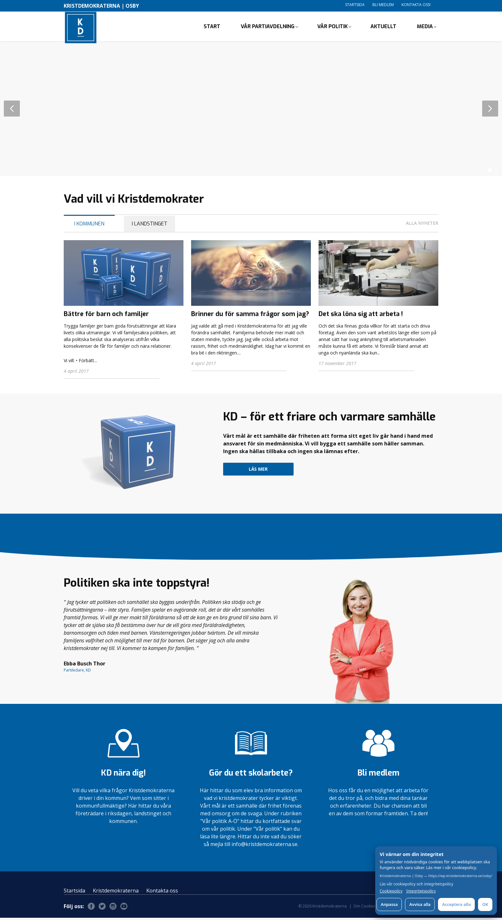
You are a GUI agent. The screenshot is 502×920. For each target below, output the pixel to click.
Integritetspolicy (421, 891)
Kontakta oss (162, 892)
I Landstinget (149, 226)
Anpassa (389, 904)
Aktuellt (383, 27)
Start (212, 27)
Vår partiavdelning (268, 27)
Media (425, 27)
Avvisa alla (420, 904)
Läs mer (258, 471)
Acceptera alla (456, 904)
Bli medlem (383, 4)
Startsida (355, 4)
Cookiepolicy (391, 891)
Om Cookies (364, 908)
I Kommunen (89, 226)
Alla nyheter (422, 225)
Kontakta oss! (416, 4)
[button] (490, 172)
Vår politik (332, 27)
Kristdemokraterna (116, 892)
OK (485, 904)
